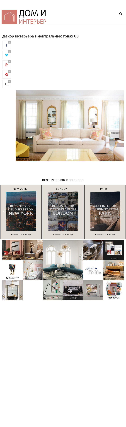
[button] (122, 211)
